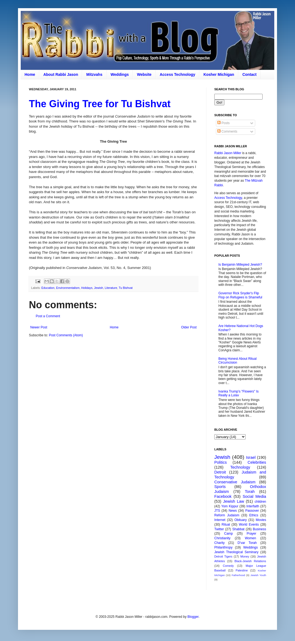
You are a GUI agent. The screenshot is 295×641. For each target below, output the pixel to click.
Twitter (219, 529)
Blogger (192, 617)
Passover (252, 511)
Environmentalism (68, 287)
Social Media (254, 496)
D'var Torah (247, 543)
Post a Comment (48, 316)
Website (144, 74)
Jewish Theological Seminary (236, 552)
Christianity (222, 538)
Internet (219, 520)
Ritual (226, 524)
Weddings (120, 74)
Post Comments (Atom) (66, 335)
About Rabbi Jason (60, 74)
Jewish (98, 287)
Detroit (220, 472)
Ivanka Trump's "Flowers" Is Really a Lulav (238, 393)
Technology (240, 467)
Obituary (240, 520)
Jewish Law (233, 501)
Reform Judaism (226, 515)
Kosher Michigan (218, 74)
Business (259, 529)
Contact (249, 74)
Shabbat (238, 529)
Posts (223, 123)
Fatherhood (238, 575)
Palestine (242, 570)
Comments (227, 131)
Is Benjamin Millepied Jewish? (240, 264)
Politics (220, 462)
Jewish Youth (258, 575)
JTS (217, 511)
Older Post (189, 327)
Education (48, 287)
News (233, 511)
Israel (250, 457)
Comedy (228, 565)
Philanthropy (223, 547)
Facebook (222, 496)
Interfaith (252, 506)
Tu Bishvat (126, 287)
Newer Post (38, 327)
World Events (249, 524)
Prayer (251, 533)
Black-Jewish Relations (250, 561)
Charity (219, 543)
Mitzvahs (94, 74)
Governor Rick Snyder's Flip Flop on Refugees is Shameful (240, 295)
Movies (261, 520)
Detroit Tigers (223, 556)
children (260, 502)
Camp (228, 533)
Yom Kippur (229, 506)
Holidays (86, 287)
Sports (220, 486)
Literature (111, 287)
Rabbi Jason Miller (227, 153)
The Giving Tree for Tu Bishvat (99, 103)
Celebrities (257, 462)
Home (30, 74)
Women (250, 538)
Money (244, 556)
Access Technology (177, 74)
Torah (250, 491)
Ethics (253, 515)
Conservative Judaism (234, 482)
